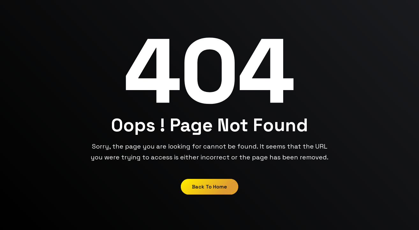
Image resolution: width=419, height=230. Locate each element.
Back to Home (209, 186)
